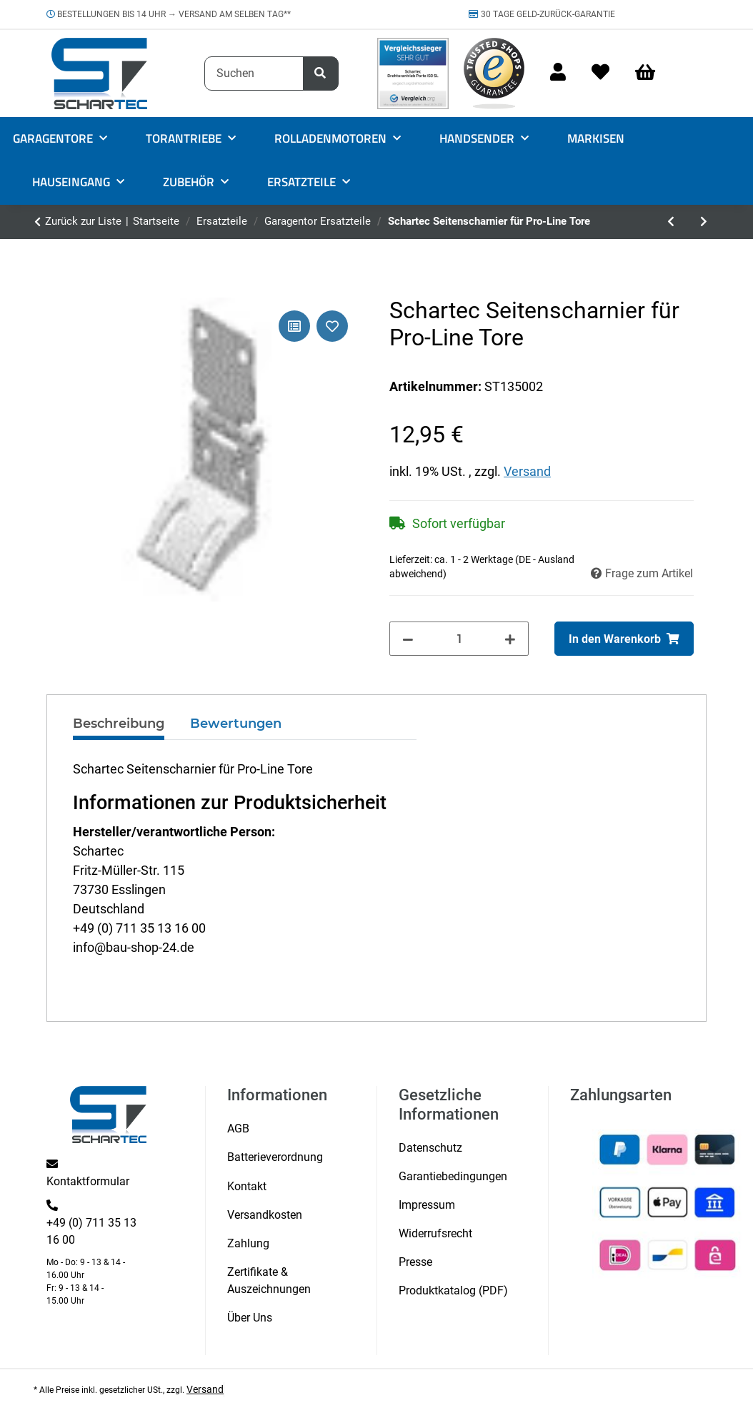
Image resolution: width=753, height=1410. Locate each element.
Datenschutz (430, 1148)
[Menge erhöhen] (510, 638)
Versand (527, 471)
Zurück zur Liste (83, 221)
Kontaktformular (87, 1181)
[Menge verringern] (408, 638)
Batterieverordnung (275, 1157)
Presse (415, 1262)
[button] (558, 73)
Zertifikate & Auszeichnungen (269, 1280)
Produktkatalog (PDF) (453, 1290)
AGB (238, 1128)
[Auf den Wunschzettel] (332, 326)
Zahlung (248, 1243)
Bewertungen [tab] (235, 723)
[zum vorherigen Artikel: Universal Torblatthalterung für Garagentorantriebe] (670, 222)
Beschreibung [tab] (118, 723)
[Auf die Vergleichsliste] (294, 326)
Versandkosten (264, 1215)
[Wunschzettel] (600, 73)
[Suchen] (254, 73)
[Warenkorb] (651, 73)
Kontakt (246, 1186)
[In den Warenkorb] (624, 639)
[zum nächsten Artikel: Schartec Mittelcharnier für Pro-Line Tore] (703, 222)
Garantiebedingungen (453, 1176)
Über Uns (249, 1317)
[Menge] (459, 638)
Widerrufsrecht (435, 1233)
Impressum (427, 1205)
